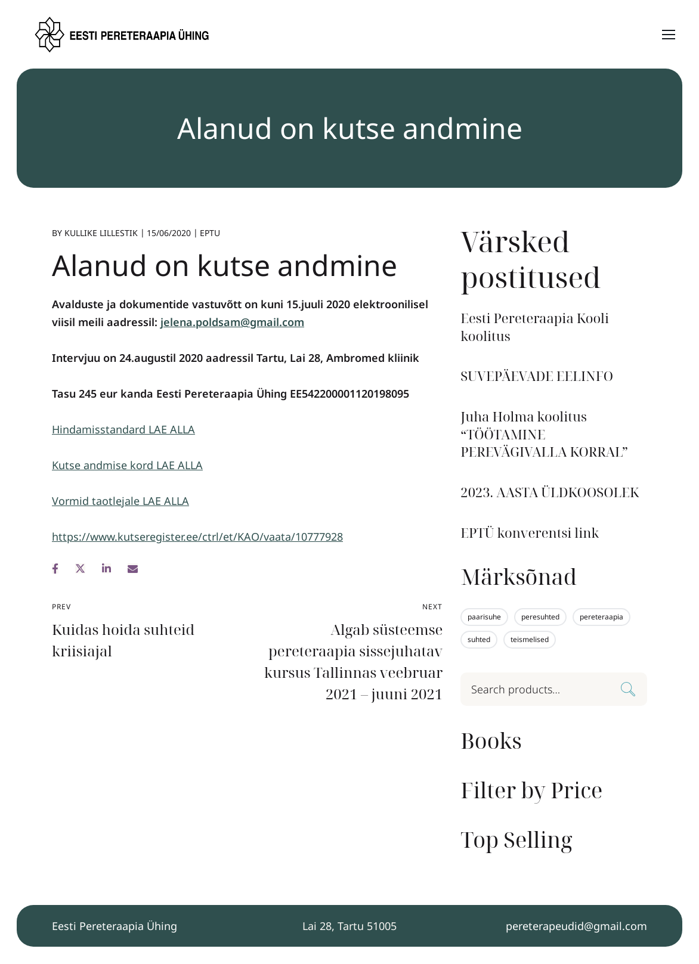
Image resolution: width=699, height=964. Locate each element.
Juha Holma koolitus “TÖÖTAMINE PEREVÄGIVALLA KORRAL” (544, 434)
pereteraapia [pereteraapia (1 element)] (601, 617)
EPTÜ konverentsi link (529, 532)
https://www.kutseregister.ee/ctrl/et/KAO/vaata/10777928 (197, 536)
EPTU (210, 232)
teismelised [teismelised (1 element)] (530, 639)
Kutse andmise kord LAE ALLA (127, 465)
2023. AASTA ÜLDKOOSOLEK (549, 492)
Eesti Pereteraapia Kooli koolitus (534, 327)
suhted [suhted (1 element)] (479, 639)
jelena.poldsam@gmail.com (232, 322)
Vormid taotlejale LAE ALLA (120, 501)
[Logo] (123, 34)
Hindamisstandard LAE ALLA (123, 429)
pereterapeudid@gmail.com (576, 926)
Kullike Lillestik (101, 232)
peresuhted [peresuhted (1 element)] (540, 617)
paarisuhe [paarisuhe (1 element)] (484, 617)
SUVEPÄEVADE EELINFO (536, 376)
